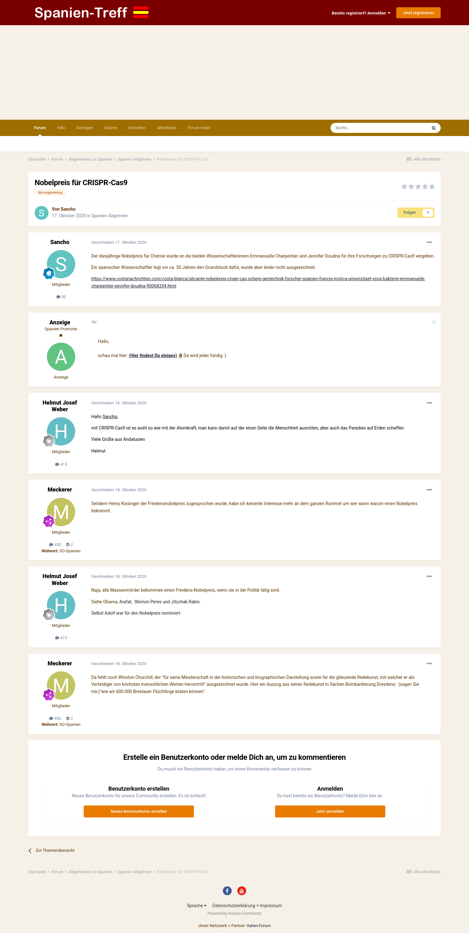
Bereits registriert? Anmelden (361, 13)
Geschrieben (118, 242)
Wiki (61, 127)
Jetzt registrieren (418, 12)
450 (55, 544)
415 (61, 464)
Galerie (111, 127)
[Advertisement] (234, 72)
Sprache (196, 905)
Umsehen (137, 127)
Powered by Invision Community (235, 913)
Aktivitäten (167, 127)
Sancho (68, 209)
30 (61, 296)
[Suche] (361, 128)
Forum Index (199, 127)
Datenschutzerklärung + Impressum (247, 905)
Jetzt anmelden (330, 811)
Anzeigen (84, 127)
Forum (40, 130)
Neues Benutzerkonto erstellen (139, 811)
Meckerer (60, 489)
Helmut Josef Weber (59, 406)
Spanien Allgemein (109, 215)
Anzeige (59, 322)
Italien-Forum (259, 925)
